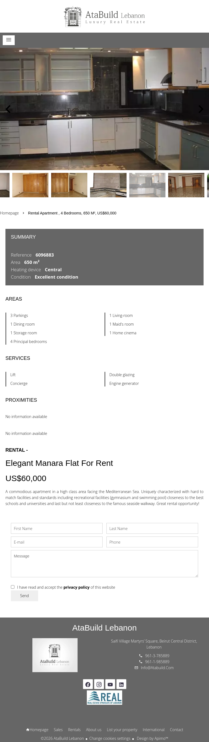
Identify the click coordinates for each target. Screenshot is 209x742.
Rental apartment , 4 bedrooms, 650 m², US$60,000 (72, 213)
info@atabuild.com (157, 667)
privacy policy (76, 587)
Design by (152, 738)
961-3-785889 (157, 655)
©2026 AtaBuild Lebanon (62, 738)
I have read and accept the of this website (66, 587)
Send (24, 595)
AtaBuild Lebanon (104, 627)
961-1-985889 (157, 661)
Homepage (104, 16)
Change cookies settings (109, 738)
